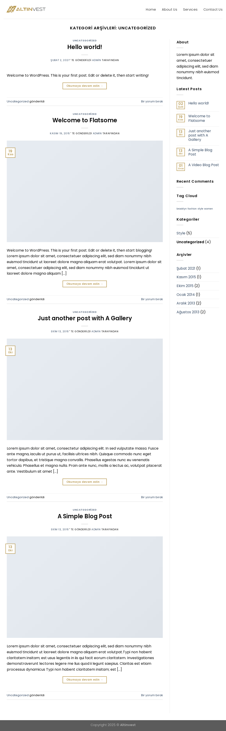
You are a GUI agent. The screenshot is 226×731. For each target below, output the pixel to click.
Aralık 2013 (186, 303)
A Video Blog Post (203, 165)
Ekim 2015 (185, 285)
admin (96, 60)
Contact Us (213, 9)
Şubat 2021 (186, 268)
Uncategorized (85, 40)
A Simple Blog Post (85, 516)
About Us (169, 9)
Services (190, 9)
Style (181, 233)
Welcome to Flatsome (84, 120)
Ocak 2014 (186, 294)
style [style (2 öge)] (200, 208)
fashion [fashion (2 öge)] (192, 208)
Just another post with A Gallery (85, 318)
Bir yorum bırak (152, 101)
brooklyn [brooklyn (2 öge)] (182, 208)
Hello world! (84, 47)
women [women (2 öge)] (208, 208)
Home (151, 9)
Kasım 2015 (186, 277)
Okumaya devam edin (84, 86)
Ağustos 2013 (188, 312)
